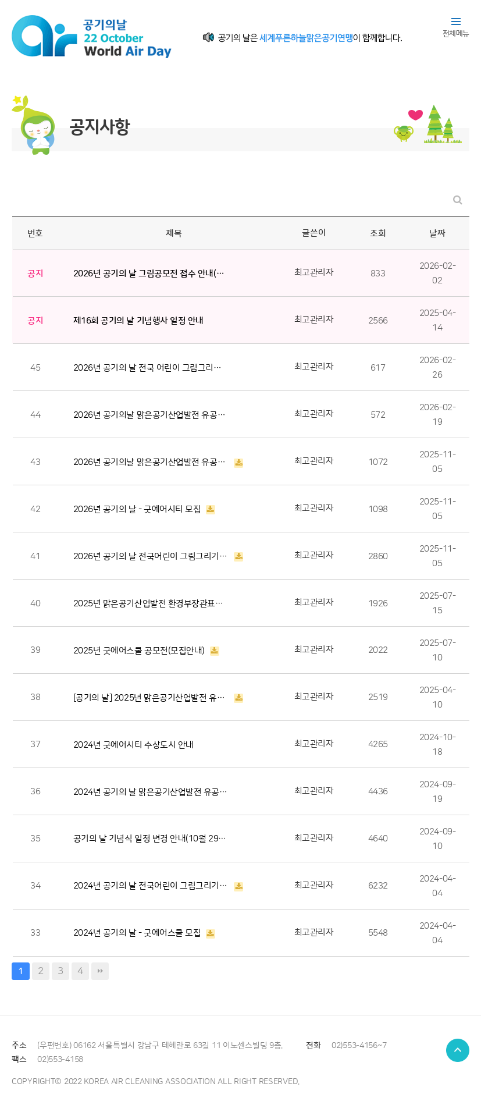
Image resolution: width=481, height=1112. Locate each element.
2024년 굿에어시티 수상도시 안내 (133, 745)
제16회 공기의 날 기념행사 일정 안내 (138, 321)
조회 (378, 234)
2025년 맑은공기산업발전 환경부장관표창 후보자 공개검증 (151, 604)
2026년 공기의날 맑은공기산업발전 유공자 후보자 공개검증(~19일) (151, 415)
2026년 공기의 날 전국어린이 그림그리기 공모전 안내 (151, 557)
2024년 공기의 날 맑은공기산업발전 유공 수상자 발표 (151, 792)
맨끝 (100, 971)
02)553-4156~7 (359, 1045)
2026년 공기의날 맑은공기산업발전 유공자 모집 (151, 462)
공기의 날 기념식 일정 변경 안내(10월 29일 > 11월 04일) (151, 839)
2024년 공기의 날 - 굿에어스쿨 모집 (137, 933)
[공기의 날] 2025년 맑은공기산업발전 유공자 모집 (151, 698)
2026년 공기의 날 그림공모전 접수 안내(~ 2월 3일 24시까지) (151, 274)
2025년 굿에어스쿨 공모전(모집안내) (139, 651)
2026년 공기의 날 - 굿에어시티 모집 (137, 509)
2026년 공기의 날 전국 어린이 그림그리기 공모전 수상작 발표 (151, 368)
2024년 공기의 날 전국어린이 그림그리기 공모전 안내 (151, 886)
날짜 (437, 234)
